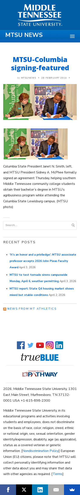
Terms (58, 474)
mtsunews (28, 77)
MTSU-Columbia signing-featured (40, 63)
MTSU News (24, 35)
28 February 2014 (54, 77)
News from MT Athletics (32, 309)
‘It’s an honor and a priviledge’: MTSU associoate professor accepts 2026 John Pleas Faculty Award (43, 261)
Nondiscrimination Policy (40, 451)
